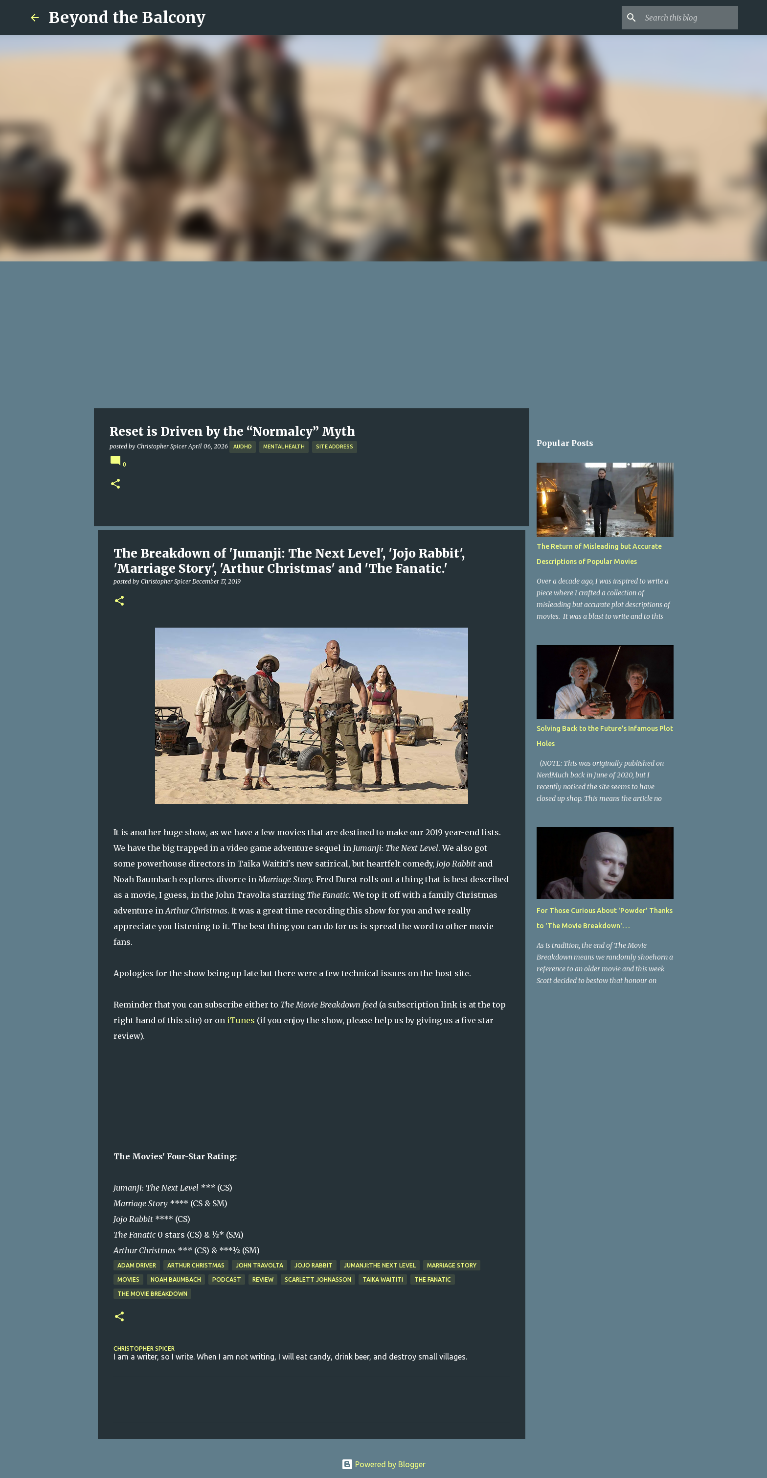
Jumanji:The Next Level (380, 1265)
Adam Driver (136, 1265)
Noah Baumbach (176, 1279)
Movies (128, 1279)
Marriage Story (451, 1265)
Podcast (226, 1279)
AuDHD (242, 446)
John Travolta (259, 1265)
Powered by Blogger (383, 1464)
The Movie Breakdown (152, 1293)
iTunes (241, 1020)
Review (262, 1279)
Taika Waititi (382, 1279)
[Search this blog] (686, 17)
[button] (115, 484)
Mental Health (284, 446)
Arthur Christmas (196, 1265)
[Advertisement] (383, 334)
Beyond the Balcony (126, 17)
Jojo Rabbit (313, 1265)
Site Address (334, 446)
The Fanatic (432, 1279)
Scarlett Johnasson (318, 1279)
